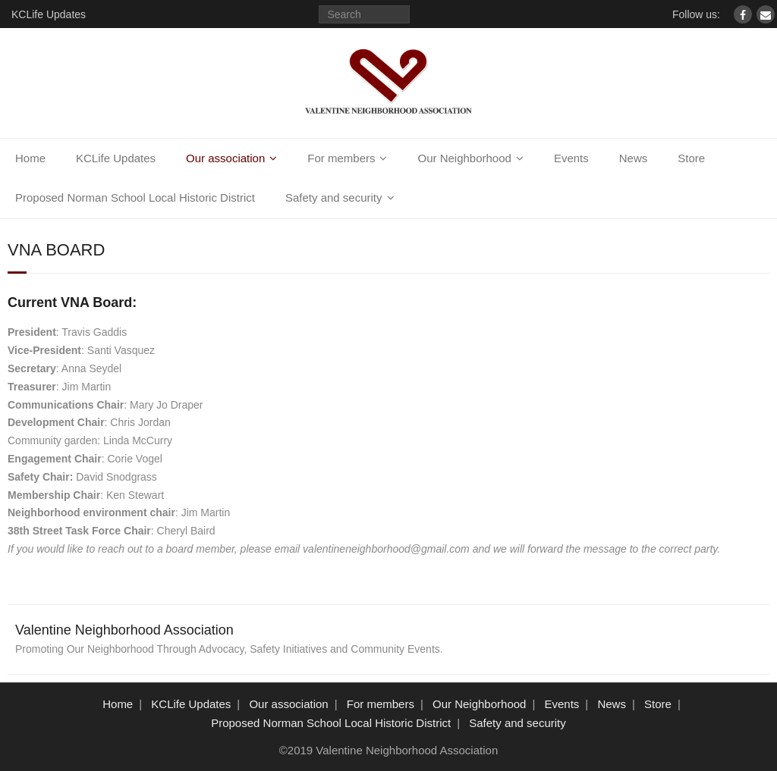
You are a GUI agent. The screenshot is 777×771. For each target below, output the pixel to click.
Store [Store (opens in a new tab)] (691, 158)
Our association (225, 158)
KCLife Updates (48, 14)
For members (341, 158)
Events (571, 158)
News (633, 158)
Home (30, 158)
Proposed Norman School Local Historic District (135, 197)
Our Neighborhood (464, 158)
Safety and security (333, 197)
